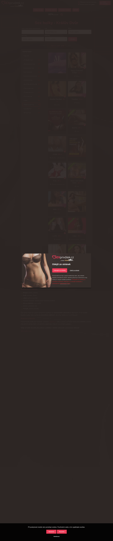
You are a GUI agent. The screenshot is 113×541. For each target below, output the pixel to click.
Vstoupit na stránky (60, 270)
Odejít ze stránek (74, 270)
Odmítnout (56, 536)
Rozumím (61, 531)
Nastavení (51, 531)
